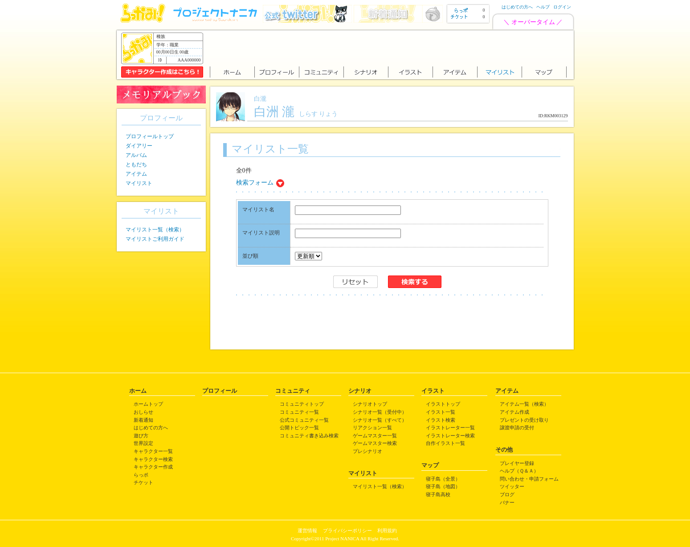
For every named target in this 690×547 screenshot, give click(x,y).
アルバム (136, 155)
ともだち (136, 164)
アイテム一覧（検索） (524, 404)
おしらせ (143, 412)
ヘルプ (543, 6)
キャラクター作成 (153, 466)
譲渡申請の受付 (517, 427)
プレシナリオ (367, 451)
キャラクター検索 (153, 459)
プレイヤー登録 (517, 463)
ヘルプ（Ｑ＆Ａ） (519, 470)
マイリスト (139, 183)
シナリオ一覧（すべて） (380, 420)
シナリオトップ (370, 404)
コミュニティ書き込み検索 (309, 435)
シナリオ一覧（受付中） (380, 412)
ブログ (507, 494)
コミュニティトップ (302, 404)
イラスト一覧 (440, 412)
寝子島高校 (438, 494)
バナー (507, 502)
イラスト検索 (440, 420)
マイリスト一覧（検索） (155, 229)
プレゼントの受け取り (524, 420)
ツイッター (512, 486)
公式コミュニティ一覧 (304, 420)
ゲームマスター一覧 (375, 435)
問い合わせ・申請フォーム (529, 478)
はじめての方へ (517, 6)
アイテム (136, 174)
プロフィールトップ (150, 136)
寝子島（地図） (443, 486)
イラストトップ (443, 404)
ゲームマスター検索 (375, 443)
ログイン (562, 6)
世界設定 (143, 443)
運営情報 (307, 530)
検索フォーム (255, 182)
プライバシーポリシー (347, 530)
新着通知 (143, 420)
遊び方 (141, 435)
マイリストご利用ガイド (155, 239)
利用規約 (387, 530)
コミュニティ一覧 (299, 412)
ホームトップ (148, 404)
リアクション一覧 (372, 427)
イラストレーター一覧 (450, 427)
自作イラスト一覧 (445, 443)
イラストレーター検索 (450, 435)
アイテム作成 (514, 412)
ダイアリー (139, 146)
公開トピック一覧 (299, 427)
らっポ (141, 474)
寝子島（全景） (443, 478)
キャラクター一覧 (153, 451)
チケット (143, 482)
